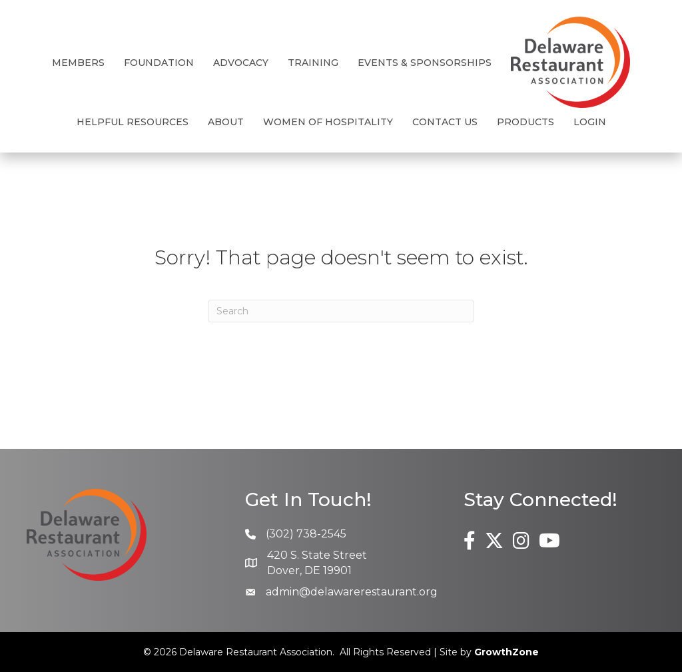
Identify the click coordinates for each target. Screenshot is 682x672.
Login (589, 122)
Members (78, 63)
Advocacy (240, 63)
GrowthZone (506, 652)
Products (525, 122)
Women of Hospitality (328, 122)
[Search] (341, 311)
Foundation (159, 63)
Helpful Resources (132, 122)
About (226, 122)
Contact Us (445, 122)
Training (313, 63)
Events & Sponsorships (425, 63)
